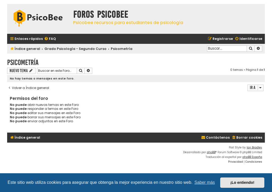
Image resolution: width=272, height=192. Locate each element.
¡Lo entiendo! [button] (242, 182)
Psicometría (23, 62)
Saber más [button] (205, 182)
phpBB (211, 152)
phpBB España (252, 157)
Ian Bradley (254, 147)
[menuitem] (50, 39)
